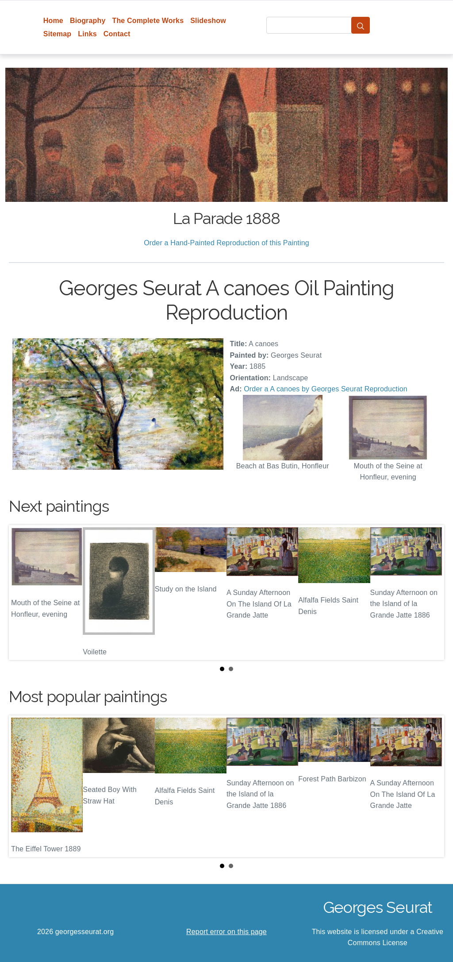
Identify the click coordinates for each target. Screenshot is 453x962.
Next (430, 592)
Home (53, 20)
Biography (88, 20)
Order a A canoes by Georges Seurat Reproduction (325, 389)
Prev (22, 592)
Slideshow (208, 20)
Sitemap (57, 34)
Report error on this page (226, 931)
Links (87, 34)
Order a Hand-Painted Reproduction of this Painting (226, 243)
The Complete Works (148, 20)
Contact (117, 34)
